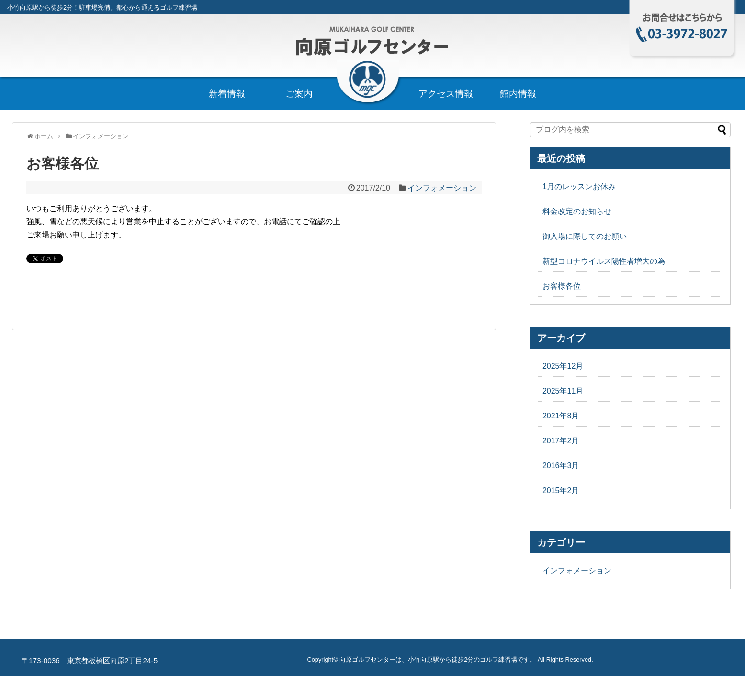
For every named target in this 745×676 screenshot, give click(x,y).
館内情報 (518, 94)
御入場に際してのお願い (584, 236)
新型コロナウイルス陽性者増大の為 (603, 261)
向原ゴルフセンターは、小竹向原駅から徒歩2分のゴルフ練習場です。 (437, 659)
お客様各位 (561, 286)
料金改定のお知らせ (576, 211)
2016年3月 (560, 466)
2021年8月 (560, 416)
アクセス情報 (445, 94)
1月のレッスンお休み (579, 186)
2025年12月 (562, 366)
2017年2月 (560, 441)
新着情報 (227, 94)
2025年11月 (562, 391)
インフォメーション (441, 188)
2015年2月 (560, 490)
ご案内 (299, 94)
